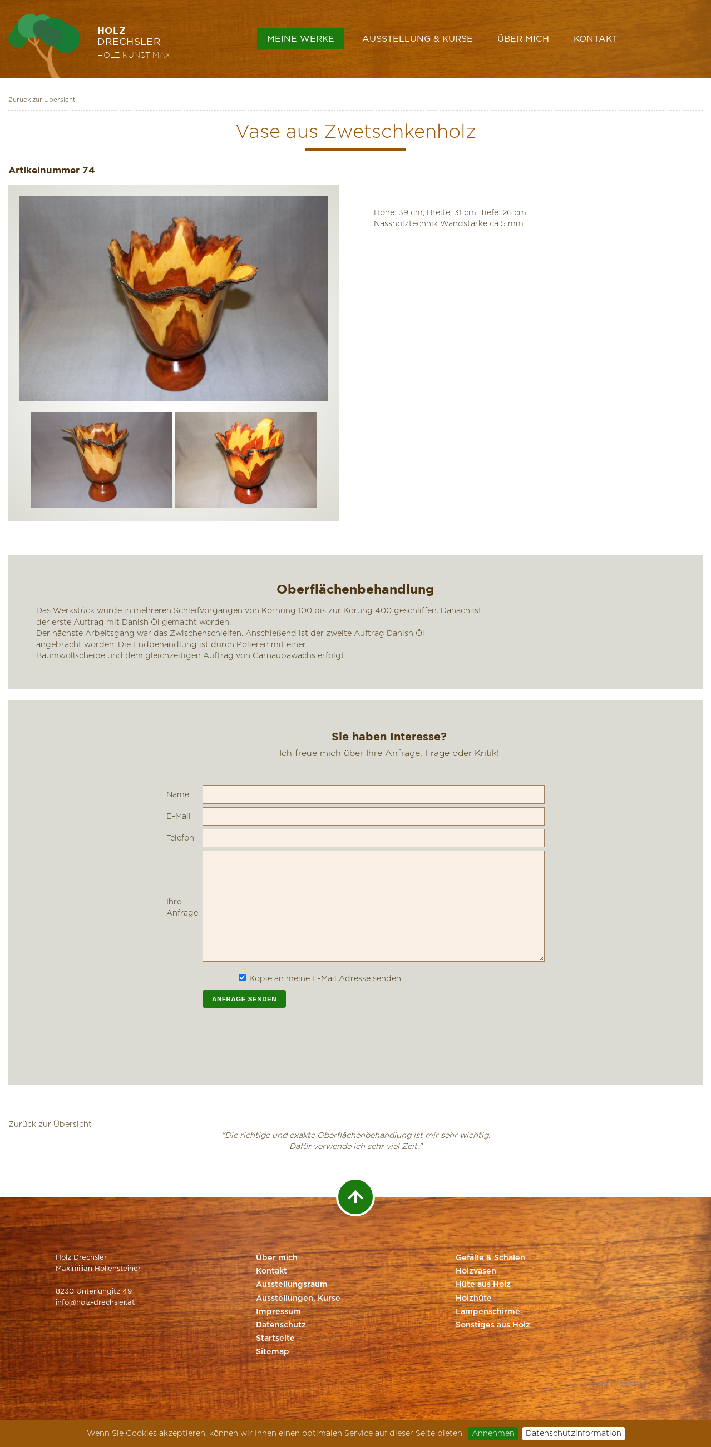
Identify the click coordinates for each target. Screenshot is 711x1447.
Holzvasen (476, 1271)
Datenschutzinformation (573, 1433)
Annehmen (493, 1433)
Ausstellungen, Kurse (298, 1298)
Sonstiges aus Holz (493, 1325)
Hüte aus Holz (483, 1285)
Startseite (275, 1338)
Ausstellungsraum (292, 1285)
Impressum (278, 1312)
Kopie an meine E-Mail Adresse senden (325, 978)
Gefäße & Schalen (490, 1258)
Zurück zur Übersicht (42, 100)
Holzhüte (474, 1298)
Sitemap (272, 1352)
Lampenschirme (488, 1312)
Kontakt (596, 38)
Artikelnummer (44, 170)
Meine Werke (300, 38)
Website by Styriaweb (618, 1384)
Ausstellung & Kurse (417, 38)
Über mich (523, 38)
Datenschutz (281, 1325)
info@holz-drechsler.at (95, 1302)
